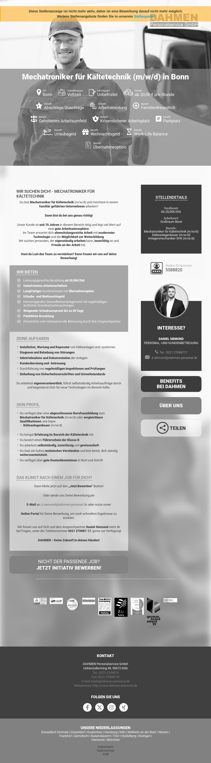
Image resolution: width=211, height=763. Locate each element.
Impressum (105, 747)
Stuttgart (144, 736)
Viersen (163, 732)
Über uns (171, 405)
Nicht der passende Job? (68, 565)
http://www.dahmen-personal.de (115, 685)
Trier (116, 736)
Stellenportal (144, 16)
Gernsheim (81, 736)
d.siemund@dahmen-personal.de (64, 504)
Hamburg (110, 732)
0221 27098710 (108, 677)
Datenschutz (105, 750)
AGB (106, 754)
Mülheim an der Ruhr (142, 732)
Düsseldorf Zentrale (54, 732)
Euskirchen (94, 732)
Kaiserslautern (101, 736)
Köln (122, 732)
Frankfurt (65, 736)
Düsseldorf (77, 732)
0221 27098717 (176, 352)
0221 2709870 (109, 672)
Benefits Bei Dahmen (171, 383)
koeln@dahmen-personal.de (110, 681)
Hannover (98, 739)
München (113, 739)
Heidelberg (128, 736)
